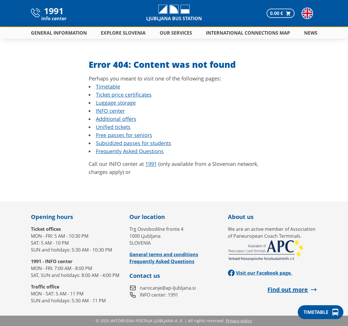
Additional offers (116, 118)
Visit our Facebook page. (260, 272)
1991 (151, 163)
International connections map (248, 33)
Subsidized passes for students (133, 143)
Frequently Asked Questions (130, 151)
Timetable (108, 86)
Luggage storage (116, 102)
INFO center (110, 110)
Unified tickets (113, 126)
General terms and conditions (163, 254)
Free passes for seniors (124, 135)
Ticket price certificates (124, 94)
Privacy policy (239, 320)
